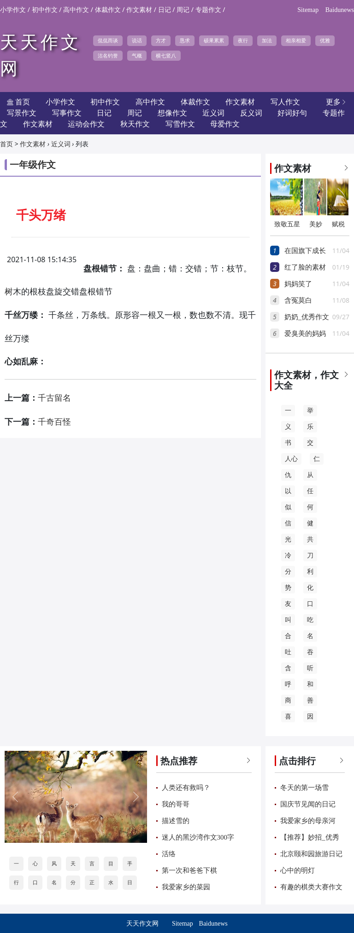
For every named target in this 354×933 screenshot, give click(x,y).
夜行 (243, 40)
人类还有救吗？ (186, 787)
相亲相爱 (296, 40)
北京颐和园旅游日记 (311, 854)
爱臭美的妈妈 (305, 333)
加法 (267, 40)
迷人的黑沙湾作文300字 (198, 837)
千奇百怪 (54, 421)
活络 (169, 854)
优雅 (325, 40)
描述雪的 (175, 820)
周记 (183, 9)
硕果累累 (214, 40)
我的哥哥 (175, 804)
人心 (291, 458)
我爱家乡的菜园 (186, 887)
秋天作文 (135, 124)
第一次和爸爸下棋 (189, 870)
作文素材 (139, 9)
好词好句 (292, 113)
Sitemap (308, 9)
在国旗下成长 (305, 250)
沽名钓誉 (108, 55)
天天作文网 (142, 923)
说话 (137, 40)
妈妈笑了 (298, 284)
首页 (6, 144)
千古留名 (54, 398)
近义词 (61, 144)
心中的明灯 (297, 870)
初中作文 (45, 9)
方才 (161, 40)
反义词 (251, 113)
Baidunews (339, 9)
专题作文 (208, 9)
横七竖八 (166, 55)
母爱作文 (225, 124)
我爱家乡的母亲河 (308, 820)
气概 (137, 55)
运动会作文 (86, 124)
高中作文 (76, 9)
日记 (164, 9)
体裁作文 (108, 9)
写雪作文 (180, 124)
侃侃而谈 (108, 40)
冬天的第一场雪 (304, 787)
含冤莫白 (298, 300)
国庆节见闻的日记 (308, 804)
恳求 (185, 40)
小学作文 (13, 9)
